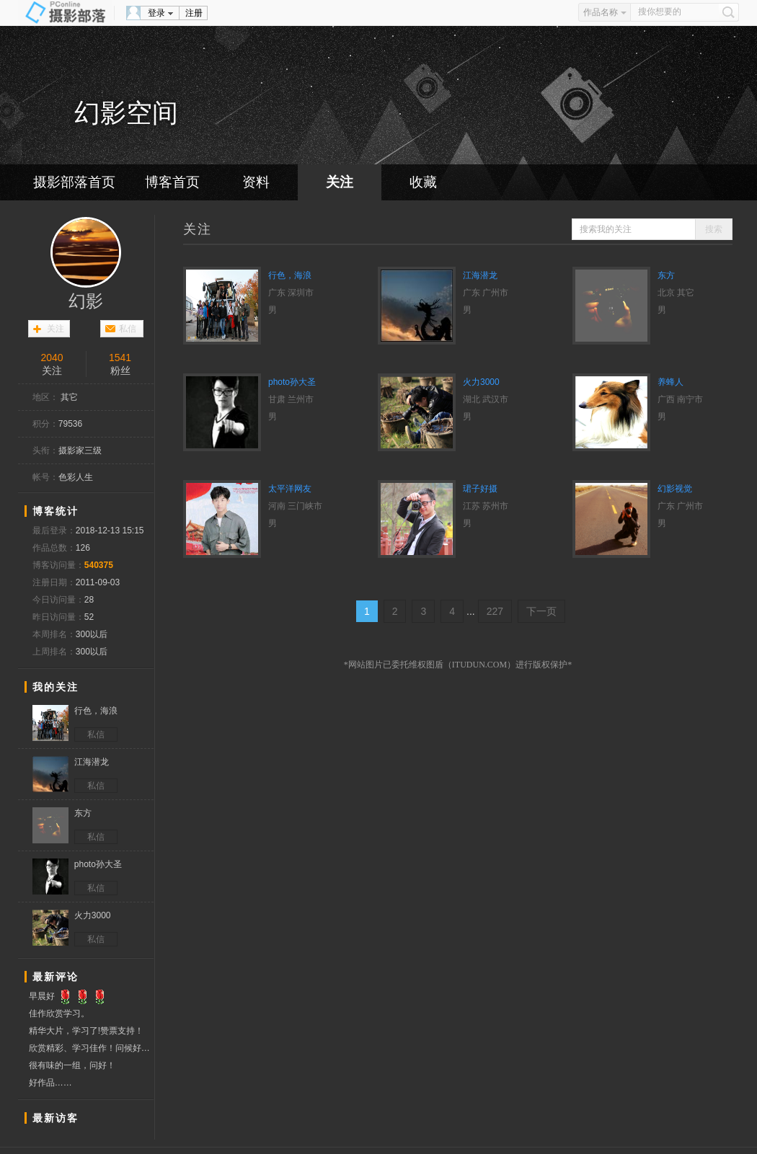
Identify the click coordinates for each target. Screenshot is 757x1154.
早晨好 (69, 996)
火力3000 (481, 382)
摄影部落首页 (74, 182)
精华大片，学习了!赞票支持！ (86, 1031)
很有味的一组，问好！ (72, 1065)
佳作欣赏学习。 (59, 1013)
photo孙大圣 (292, 382)
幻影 (85, 301)
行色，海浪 (289, 275)
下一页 (541, 611)
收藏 (423, 182)
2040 (51, 357)
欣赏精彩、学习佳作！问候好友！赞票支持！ (91, 1048)
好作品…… (50, 1083)
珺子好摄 (480, 489)
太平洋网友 (289, 489)
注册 (194, 13)
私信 (127, 329)
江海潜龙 (480, 275)
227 (495, 611)
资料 (256, 182)
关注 (339, 182)
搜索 (713, 229)
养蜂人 (670, 382)
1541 (120, 357)
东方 (666, 275)
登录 (156, 12)
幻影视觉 (675, 489)
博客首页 (172, 182)
